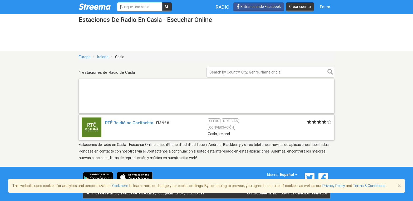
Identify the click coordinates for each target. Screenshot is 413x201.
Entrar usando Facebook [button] (259, 6)
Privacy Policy (333, 186)
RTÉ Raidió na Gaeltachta (129, 122)
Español (288, 175)
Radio (222, 7)
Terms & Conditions (369, 186)
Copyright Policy (171, 193)
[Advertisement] (206, 113)
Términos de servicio (101, 193)
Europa (85, 57)
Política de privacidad (138, 193)
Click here (120, 186)
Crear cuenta (300, 6)
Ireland (103, 57)
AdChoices (195, 193)
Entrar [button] (325, 7)
